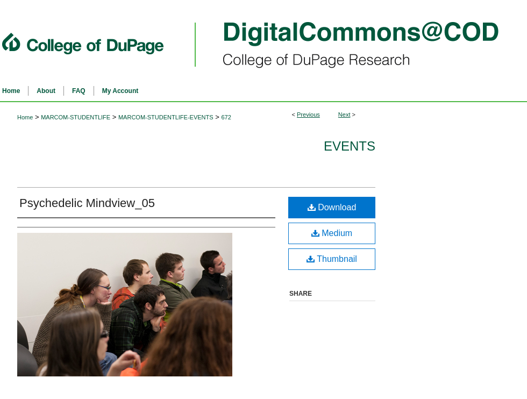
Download (332, 207)
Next (344, 114)
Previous (308, 114)
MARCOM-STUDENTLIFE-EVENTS (165, 117)
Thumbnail (332, 258)
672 (226, 117)
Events (349, 146)
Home (25, 117)
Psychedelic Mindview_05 (87, 203)
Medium (331, 233)
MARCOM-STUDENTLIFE (75, 117)
